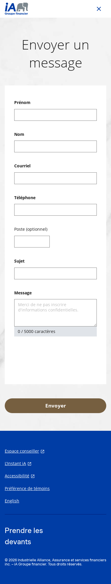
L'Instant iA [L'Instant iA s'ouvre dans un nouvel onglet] (15, 463)
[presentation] (59, 358)
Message (23, 293)
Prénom (22, 102)
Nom (19, 134)
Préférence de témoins (27, 488)
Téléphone (25, 197)
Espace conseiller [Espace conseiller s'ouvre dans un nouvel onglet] (22, 451)
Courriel (22, 166)
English (12, 501)
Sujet (19, 261)
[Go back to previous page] (98, 8)
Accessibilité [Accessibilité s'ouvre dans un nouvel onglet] (17, 476)
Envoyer (55, 405)
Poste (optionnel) (30, 229)
